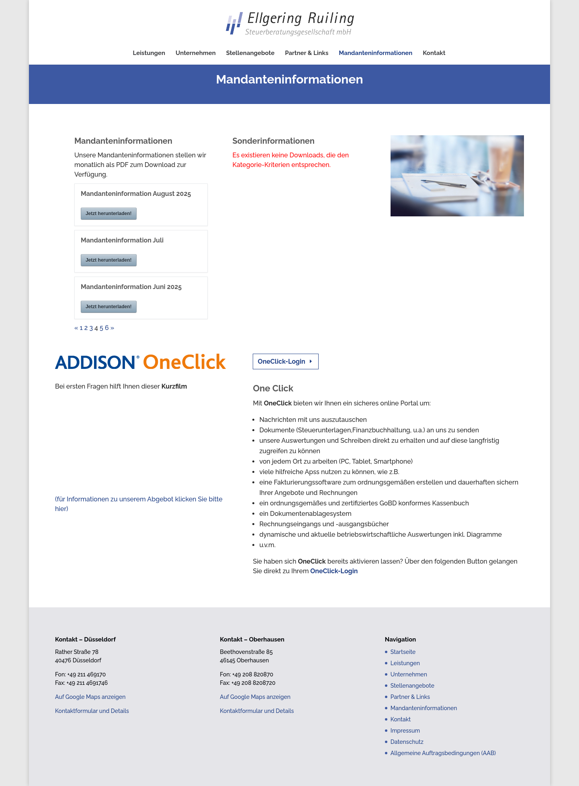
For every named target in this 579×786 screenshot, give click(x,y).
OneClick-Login (281, 361)
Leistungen (149, 53)
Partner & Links (306, 53)
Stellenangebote (250, 53)
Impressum (405, 730)
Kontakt (434, 53)
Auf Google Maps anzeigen (90, 697)
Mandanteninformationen (375, 53)
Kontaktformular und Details (92, 711)
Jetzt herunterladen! (109, 213)
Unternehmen (196, 53)
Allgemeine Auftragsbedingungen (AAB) (443, 753)
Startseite (403, 652)
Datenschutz (407, 742)
